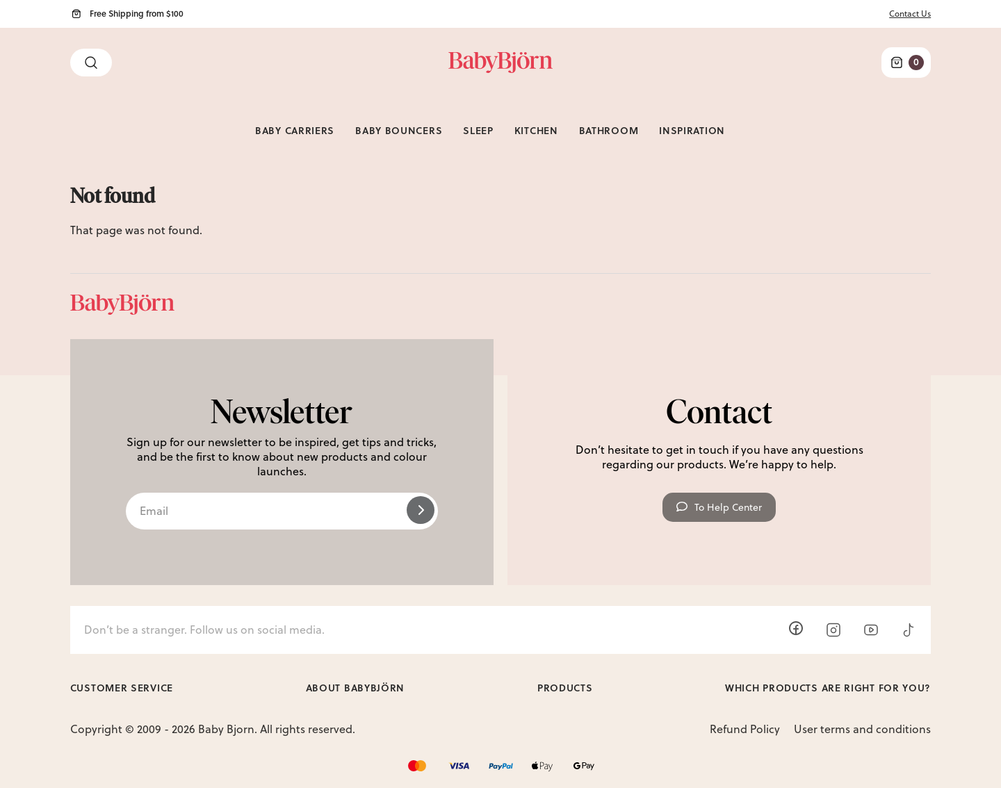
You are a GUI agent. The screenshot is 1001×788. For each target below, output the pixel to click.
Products (565, 687)
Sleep (478, 130)
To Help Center (719, 507)
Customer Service (121, 687)
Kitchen (536, 130)
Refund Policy (745, 729)
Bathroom (609, 130)
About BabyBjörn (355, 687)
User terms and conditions (862, 729)
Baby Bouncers (398, 130)
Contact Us (910, 13)
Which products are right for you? (828, 687)
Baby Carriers (294, 130)
